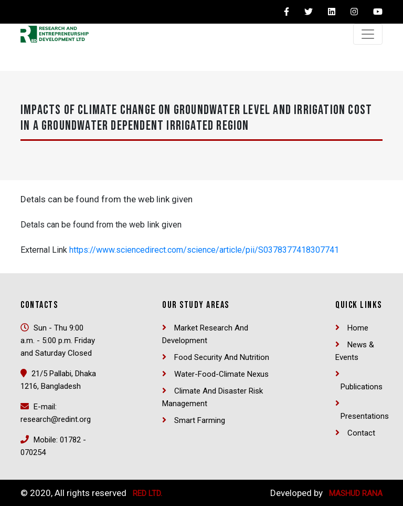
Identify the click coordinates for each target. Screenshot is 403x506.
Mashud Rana (356, 493)
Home (357, 328)
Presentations (365, 416)
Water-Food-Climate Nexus (221, 374)
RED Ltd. (147, 493)
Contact (361, 433)
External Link (43, 250)
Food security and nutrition (221, 357)
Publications (362, 386)
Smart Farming (199, 420)
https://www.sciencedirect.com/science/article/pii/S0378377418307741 (204, 250)
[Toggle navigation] (368, 34)
